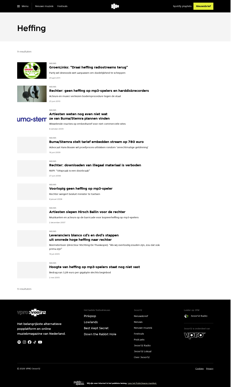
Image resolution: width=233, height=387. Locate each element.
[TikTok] (35, 342)
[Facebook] (30, 342)
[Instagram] (24, 342)
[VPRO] (195, 336)
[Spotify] (19, 342)
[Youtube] (40, 342)
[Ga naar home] (115, 6)
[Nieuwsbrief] (203, 6)
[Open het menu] (22, 6)
